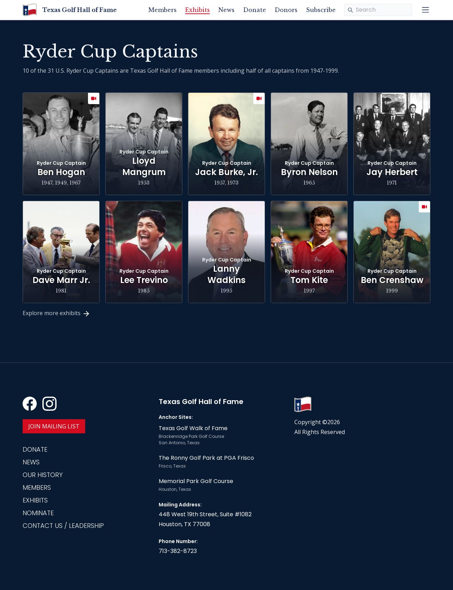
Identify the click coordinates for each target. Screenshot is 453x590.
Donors (286, 9)
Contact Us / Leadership (63, 525)
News (226, 9)
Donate (254, 9)
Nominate (38, 512)
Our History (43, 474)
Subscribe (321, 9)
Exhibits (197, 9)
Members (162, 9)
